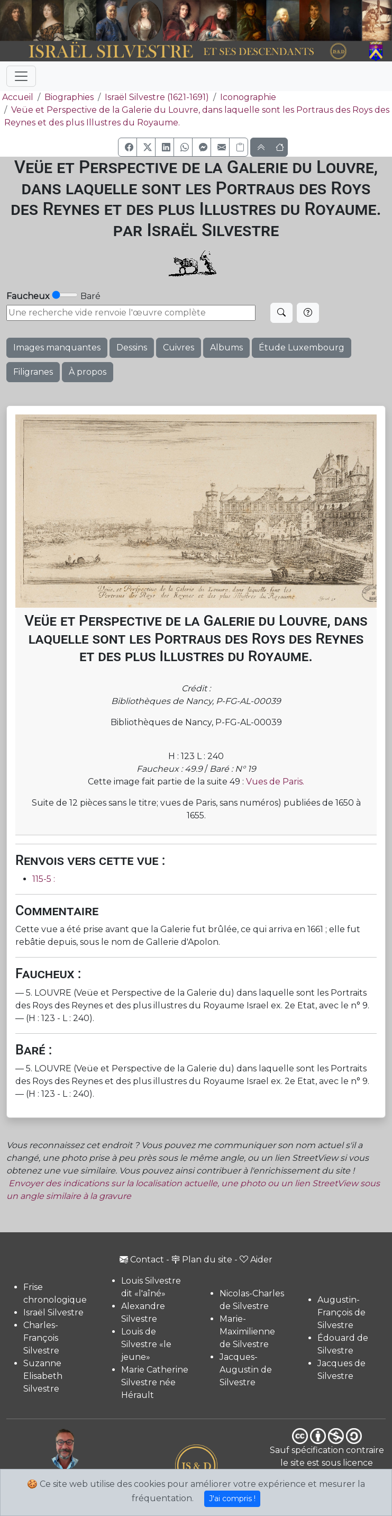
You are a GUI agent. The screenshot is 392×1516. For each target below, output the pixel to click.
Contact (142, 1260)
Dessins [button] (131, 347)
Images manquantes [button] (57, 347)
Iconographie (248, 97)
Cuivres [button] (178, 347)
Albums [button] (226, 347)
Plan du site (201, 1260)
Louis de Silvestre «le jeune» (146, 1344)
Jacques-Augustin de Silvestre (246, 1369)
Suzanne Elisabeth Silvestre (42, 1376)
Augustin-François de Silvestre (341, 1312)
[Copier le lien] (238, 147)
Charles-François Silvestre (41, 1338)
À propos (87, 372)
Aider (256, 1260)
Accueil (16, 97)
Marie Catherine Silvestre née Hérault (154, 1382)
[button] (127, 147)
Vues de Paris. (275, 782)
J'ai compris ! (232, 1498)
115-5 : (43, 879)
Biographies (69, 97)
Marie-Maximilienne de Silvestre (247, 1331)
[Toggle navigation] (21, 76)
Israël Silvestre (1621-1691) (157, 97)
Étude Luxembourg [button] (301, 347)
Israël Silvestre (53, 1312)
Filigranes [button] (33, 372)
